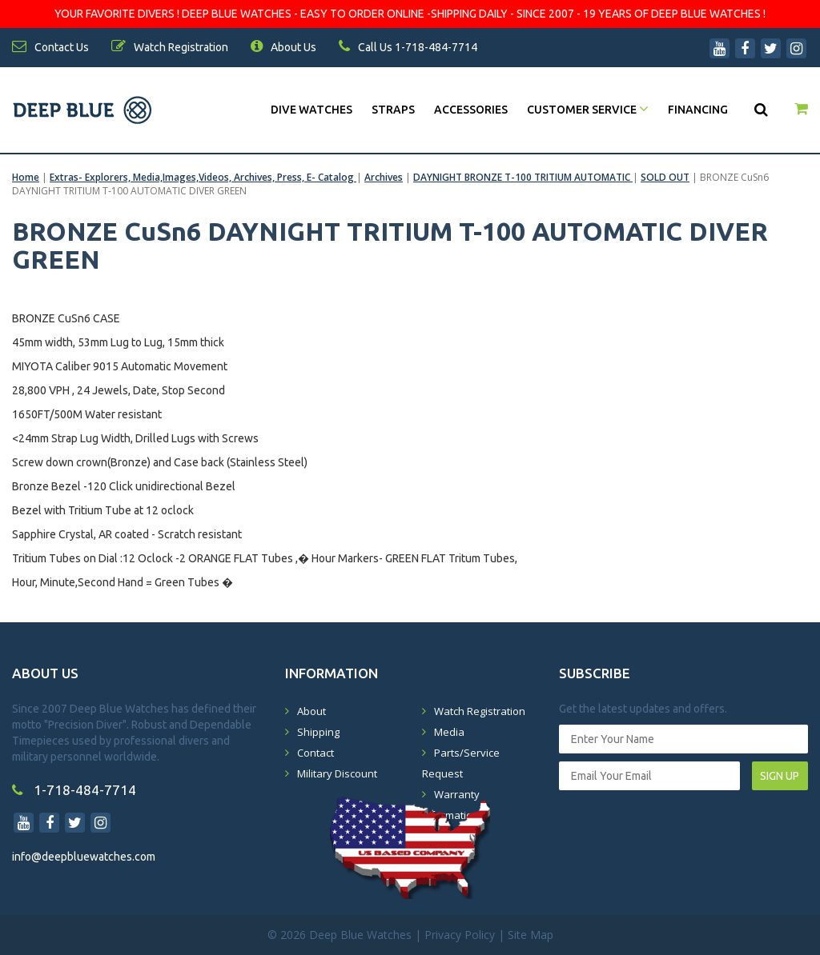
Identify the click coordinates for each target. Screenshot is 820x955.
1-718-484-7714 (74, 789)
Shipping (318, 732)
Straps (393, 109)
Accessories (471, 109)
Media (449, 732)
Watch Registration (479, 711)
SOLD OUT (665, 177)
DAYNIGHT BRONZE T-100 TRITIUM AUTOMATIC (523, 177)
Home (25, 177)
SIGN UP (779, 775)
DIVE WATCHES (311, 109)
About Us (283, 47)
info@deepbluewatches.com (83, 856)
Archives (383, 177)
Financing (698, 109)
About (311, 711)
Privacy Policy (459, 934)
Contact (315, 752)
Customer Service (588, 109)
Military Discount (337, 773)
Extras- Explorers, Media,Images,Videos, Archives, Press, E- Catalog (203, 177)
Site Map (530, 934)
